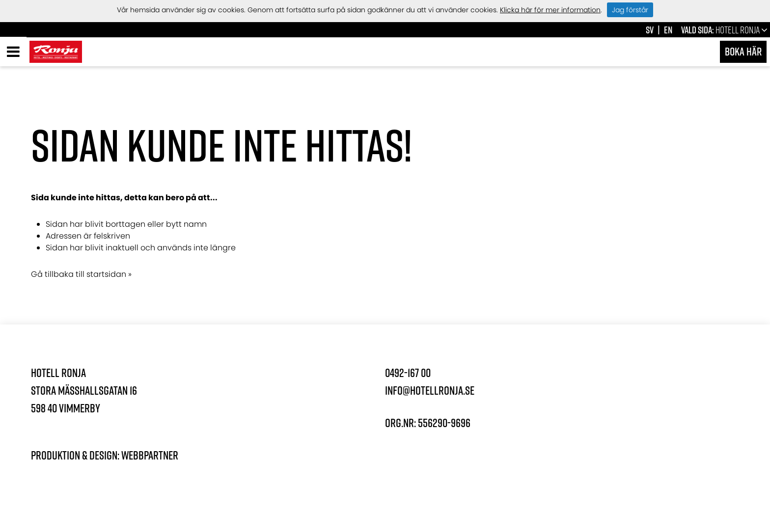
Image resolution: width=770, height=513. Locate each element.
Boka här (743, 51)
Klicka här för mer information (550, 10)
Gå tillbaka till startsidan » (81, 274)
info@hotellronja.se (429, 390)
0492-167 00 (408, 372)
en (668, 29)
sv (650, 29)
